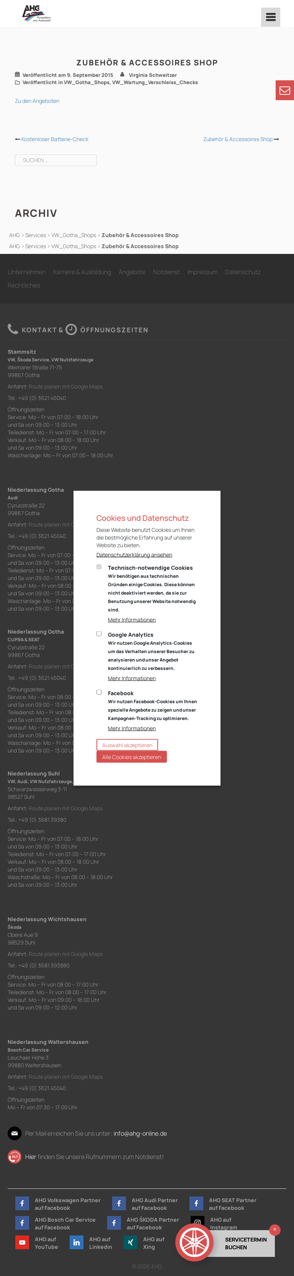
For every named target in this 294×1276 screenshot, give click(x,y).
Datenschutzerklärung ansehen (134, 554)
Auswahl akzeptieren (127, 744)
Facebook (152, 705)
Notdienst (166, 272)
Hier (30, 1156)
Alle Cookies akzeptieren (131, 756)
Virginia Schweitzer (153, 75)
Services (35, 235)
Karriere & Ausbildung (82, 272)
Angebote (132, 272)
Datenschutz (243, 272)
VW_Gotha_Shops (86, 82)
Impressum (202, 272)
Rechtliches (24, 285)
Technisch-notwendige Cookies (152, 588)
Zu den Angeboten (37, 100)
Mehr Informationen (132, 619)
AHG (14, 235)
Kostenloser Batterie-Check (54, 139)
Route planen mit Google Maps (66, 386)
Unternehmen (27, 272)
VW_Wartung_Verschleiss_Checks (155, 82)
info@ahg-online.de (140, 1133)
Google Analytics (151, 651)
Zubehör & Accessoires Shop (238, 139)
